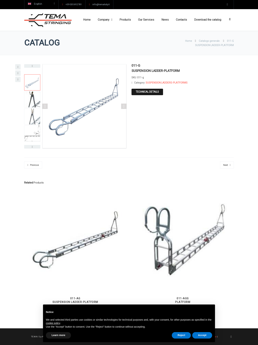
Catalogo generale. (209, 40)
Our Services (146, 19)
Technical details (147, 91)
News (165, 19)
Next (225, 165)
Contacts (181, 19)
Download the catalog (207, 19)
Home (87, 19)
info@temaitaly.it (101, 4)
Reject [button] (181, 335)
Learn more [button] (58, 335)
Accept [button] (202, 335)
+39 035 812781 (74, 4)
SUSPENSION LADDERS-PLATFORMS (167, 82)
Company (103, 19)
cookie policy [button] (53, 323)
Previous (34, 165)
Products (125, 19)
